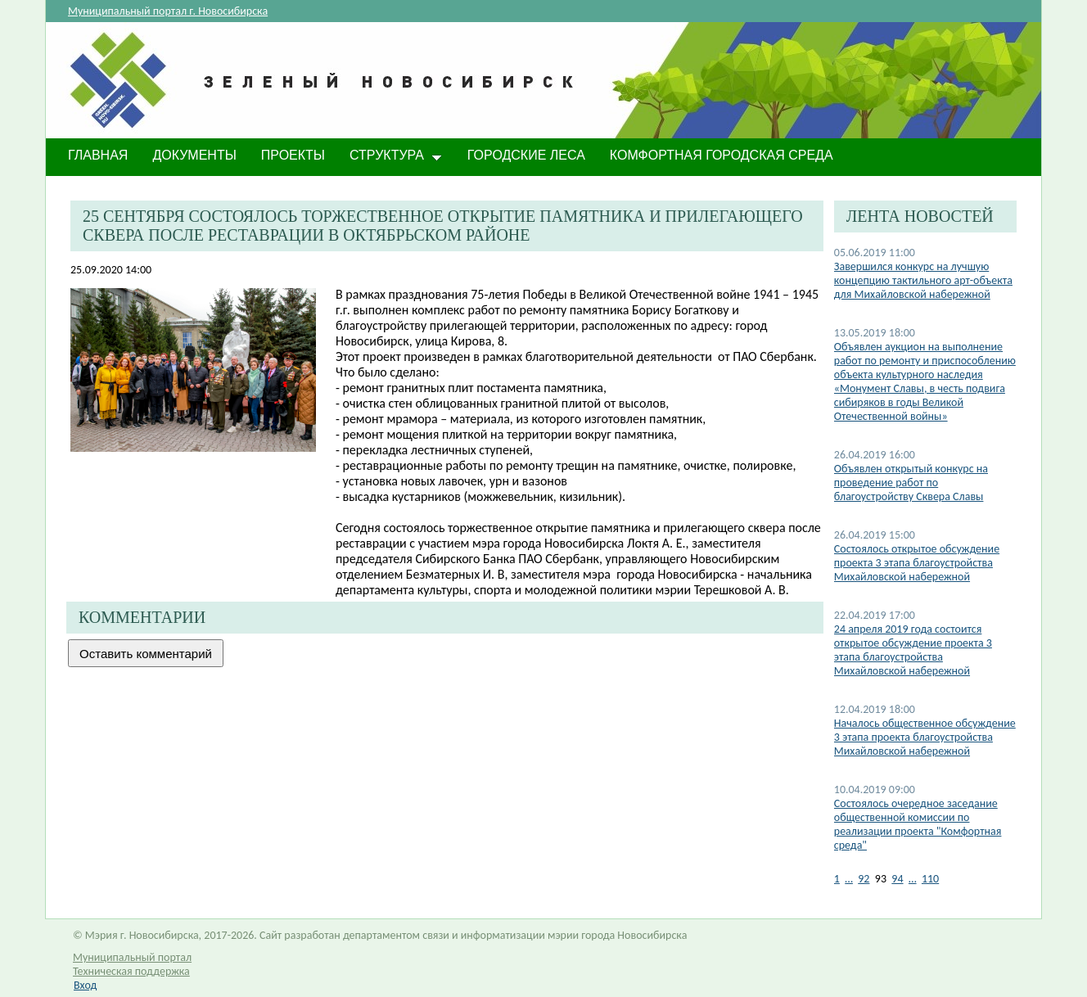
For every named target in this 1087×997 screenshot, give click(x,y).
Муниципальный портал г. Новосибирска (168, 11)
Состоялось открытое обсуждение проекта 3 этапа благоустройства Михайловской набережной (916, 563)
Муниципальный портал (132, 957)
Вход (85, 985)
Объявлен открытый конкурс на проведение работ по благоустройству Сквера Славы (911, 482)
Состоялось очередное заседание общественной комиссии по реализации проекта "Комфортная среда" (918, 824)
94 (897, 879)
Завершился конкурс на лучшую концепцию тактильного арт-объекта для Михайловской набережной (923, 280)
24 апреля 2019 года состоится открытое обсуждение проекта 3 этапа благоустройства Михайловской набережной (913, 650)
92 (863, 879)
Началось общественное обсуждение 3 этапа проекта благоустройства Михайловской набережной (925, 737)
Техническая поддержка (131, 971)
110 (930, 879)
